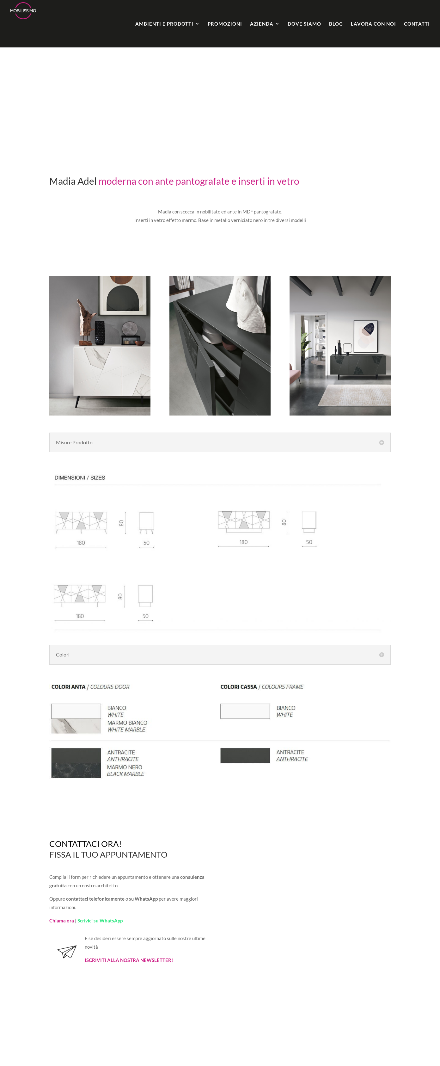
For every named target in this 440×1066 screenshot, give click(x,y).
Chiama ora (61, 920)
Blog (336, 24)
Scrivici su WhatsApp (100, 920)
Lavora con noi (373, 24)
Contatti (417, 24)
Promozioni (225, 24)
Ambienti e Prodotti (164, 24)
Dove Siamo (304, 24)
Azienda (261, 24)
